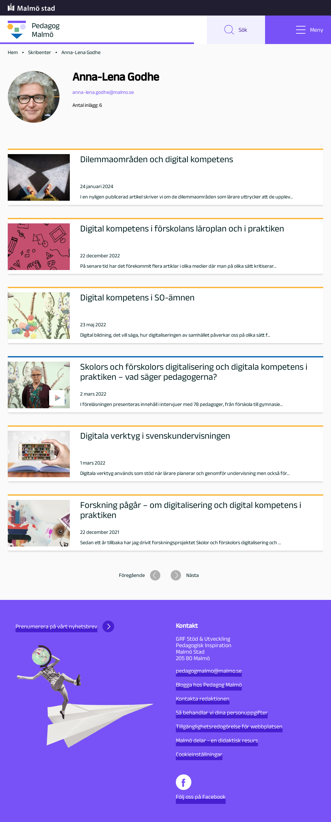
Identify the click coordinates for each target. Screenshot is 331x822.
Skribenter (39, 52)
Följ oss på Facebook (201, 787)
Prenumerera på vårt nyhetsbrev (65, 626)
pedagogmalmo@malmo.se (209, 671)
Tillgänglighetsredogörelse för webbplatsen (229, 726)
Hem (13, 52)
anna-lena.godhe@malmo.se (103, 92)
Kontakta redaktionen (203, 698)
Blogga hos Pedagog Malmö (209, 684)
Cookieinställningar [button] (199, 754)
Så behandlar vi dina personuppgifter (222, 712)
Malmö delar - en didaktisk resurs (217, 740)
